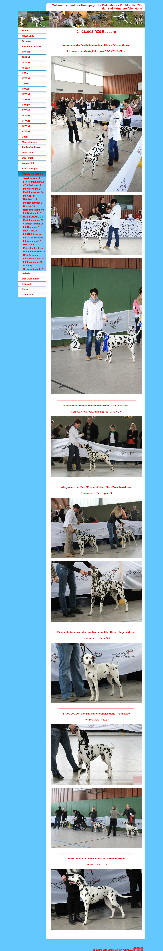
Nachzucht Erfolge (32, 174)
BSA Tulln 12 (30, 231)
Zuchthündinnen (31, 147)
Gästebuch (28, 294)
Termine (26, 41)
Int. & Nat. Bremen (33, 237)
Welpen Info (28, 163)
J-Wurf (26, 83)
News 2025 (28, 36)
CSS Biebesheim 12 (33, 258)
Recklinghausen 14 (33, 192)
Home (25, 30)
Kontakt (26, 284)
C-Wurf (26, 121)
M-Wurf (26, 67)
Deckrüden (28, 152)
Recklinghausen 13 (33, 220)
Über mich (28, 158)
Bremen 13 (29, 206)
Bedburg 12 (29, 265)
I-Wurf (25, 89)
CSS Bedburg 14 (32, 185)
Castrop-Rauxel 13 (33, 224)
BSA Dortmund (31, 255)
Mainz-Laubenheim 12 (33, 248)
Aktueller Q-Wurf (31, 46)
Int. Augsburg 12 (32, 241)
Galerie (26, 273)
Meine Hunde (29, 142)
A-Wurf (26, 131)
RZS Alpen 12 (30, 244)
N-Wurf (26, 62)
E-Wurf (26, 110)
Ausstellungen (30, 168)
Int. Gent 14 (29, 196)
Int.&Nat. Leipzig (32, 234)
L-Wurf (26, 73)
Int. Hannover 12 (32, 227)
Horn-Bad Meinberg (33, 210)
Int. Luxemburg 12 (33, 262)
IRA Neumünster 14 (33, 182)
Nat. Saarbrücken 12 (34, 251)
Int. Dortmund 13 (32, 213)
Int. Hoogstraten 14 (33, 203)
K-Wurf (26, 78)
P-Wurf (26, 52)
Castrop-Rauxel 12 (33, 269)
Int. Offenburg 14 (32, 189)
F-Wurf (26, 105)
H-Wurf (26, 94)
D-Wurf (26, 115)
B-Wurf (26, 126)
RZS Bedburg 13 (33, 216)
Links (25, 289)
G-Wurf (26, 99)
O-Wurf (26, 57)
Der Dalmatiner (30, 278)
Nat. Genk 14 (30, 199)
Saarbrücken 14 (31, 178)
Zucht (25, 136)
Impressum (138, 948)
